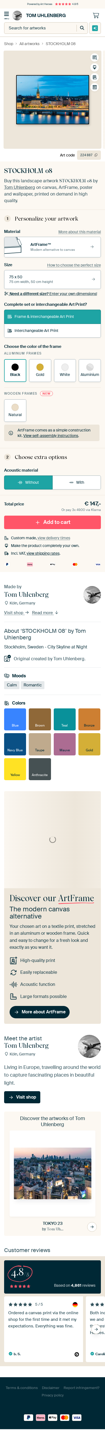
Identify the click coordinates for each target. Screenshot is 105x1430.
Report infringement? (81, 1387)
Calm (12, 685)
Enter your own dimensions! (50, 293)
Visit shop (16, 612)
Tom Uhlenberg (39, 15)
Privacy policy (53, 1395)
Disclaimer (50, 1387)
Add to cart (53, 522)
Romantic (33, 685)
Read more (45, 612)
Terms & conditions (22, 1387)
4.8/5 (66, 4)
